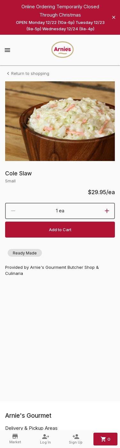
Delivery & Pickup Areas (31, 428)
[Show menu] (7, 50)
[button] (25, 253)
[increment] (107, 210)
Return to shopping (27, 73)
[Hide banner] (113, 17)
